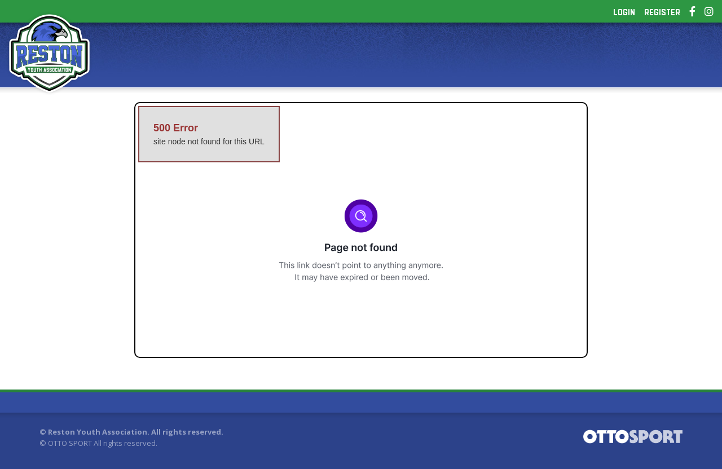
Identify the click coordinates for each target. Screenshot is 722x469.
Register (662, 12)
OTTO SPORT (70, 443)
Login (624, 12)
